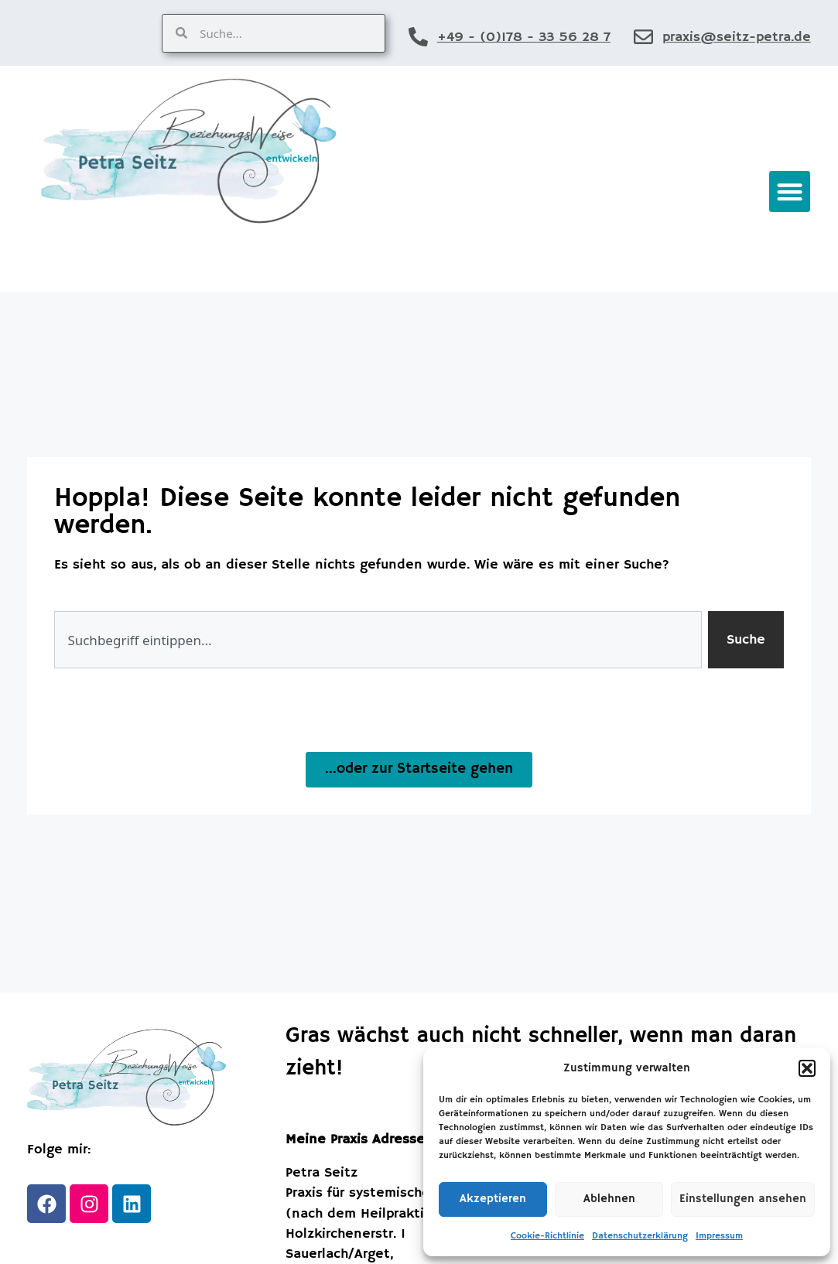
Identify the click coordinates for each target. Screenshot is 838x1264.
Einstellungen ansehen (742, 1198)
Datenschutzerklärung (640, 1236)
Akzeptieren (493, 1198)
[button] (807, 1068)
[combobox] (377, 639)
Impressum (719, 1236)
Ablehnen (609, 1198)
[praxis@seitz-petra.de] (643, 36)
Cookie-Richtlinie (547, 1236)
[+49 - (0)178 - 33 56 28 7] (418, 36)
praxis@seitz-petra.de (736, 37)
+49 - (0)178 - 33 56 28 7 (524, 37)
